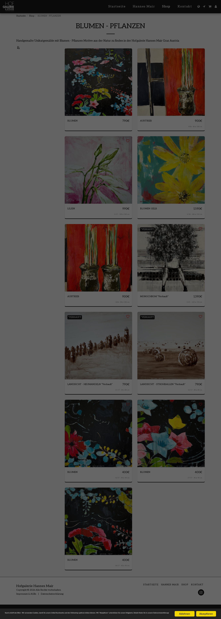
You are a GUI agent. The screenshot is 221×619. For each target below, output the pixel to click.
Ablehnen (184, 611)
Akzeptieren (206, 611)
